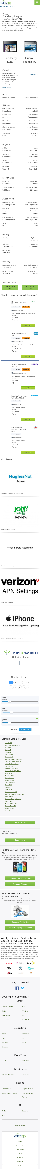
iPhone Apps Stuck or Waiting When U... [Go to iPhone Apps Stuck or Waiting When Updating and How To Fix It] (12, 638)
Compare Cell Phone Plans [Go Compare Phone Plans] (20, 878)
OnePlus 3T (8, 789)
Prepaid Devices (27, 1089)
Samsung (5, 1047)
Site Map (20, 1161)
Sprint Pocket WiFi (10, 782)
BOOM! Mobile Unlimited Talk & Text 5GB (18, 429)
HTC (3, 1038)
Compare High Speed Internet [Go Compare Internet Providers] (20, 928)
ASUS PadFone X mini (11, 764)
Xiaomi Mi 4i (8, 785)
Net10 (24, 1015)
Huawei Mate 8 (9, 808)
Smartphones (6, 1089)
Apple (4, 1034)
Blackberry (25, 1111)
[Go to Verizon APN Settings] (20, 586)
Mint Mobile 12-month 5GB (18, 303)
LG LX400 (8, 810)
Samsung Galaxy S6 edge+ (13, 799)
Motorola (5, 1042)
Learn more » (6, 87)
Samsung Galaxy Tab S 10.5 (13, 759)
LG (23, 1038)
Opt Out (20, 1166)
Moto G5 (7, 787)
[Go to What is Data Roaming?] (20, 549)
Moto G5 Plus (9, 801)
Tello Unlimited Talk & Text (18, 334)
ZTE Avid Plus (9, 766)
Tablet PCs (25, 1061)
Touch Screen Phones (9, 1093)
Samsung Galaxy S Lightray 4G (14, 794)
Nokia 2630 (8, 773)
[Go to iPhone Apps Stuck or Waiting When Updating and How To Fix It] (20, 622)
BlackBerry (25, 1034)
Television (25, 1075)
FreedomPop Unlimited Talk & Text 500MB (19, 397)
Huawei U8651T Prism (11, 803)
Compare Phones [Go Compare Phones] (20, 884)
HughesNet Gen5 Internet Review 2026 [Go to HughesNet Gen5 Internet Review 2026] (12, 493)
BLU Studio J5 (9, 754)
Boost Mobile (26, 1020)
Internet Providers (8, 1075)
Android (4, 1111)
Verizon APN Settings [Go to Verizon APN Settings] (7, 602)
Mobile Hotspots (7, 1061)
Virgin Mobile (6, 1015)
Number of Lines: (20, 677)
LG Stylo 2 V (8, 752)
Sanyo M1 (8, 750)
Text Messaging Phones (27, 1095)
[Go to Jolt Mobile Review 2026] (20, 513)
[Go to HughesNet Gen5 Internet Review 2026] (20, 477)
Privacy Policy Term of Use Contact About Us (20, 1151)
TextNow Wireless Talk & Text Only (19, 365)
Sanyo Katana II (9, 778)
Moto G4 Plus (9, 796)
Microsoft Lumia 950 (11, 792)
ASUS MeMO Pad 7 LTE (12, 745)
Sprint (4, 1011)
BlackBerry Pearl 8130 (11, 768)
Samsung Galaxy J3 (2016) (13, 761)
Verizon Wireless (7, 1007)
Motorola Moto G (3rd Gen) (13, 771)
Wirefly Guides (20, 1125)
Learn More (20, 822)
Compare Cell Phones (6, 6)
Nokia (24, 1042)
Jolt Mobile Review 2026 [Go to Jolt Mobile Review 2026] (8, 529)
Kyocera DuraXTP (10, 806)
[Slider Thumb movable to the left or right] (9, 702)
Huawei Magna (9, 780)
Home (20, 1141)
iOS (3, 1115)
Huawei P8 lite (9, 757)
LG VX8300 (8, 743)
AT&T (24, 1007)
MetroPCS (5, 1020)
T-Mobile (25, 1011)
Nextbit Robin (9, 747)
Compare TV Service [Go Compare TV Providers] (20, 922)
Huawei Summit (9, 775)
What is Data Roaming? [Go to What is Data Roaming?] (7, 566)
